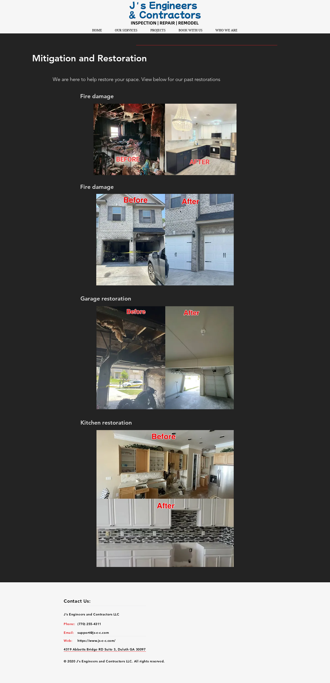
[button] (126, 30)
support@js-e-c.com (93, 633)
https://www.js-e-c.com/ (96, 641)
